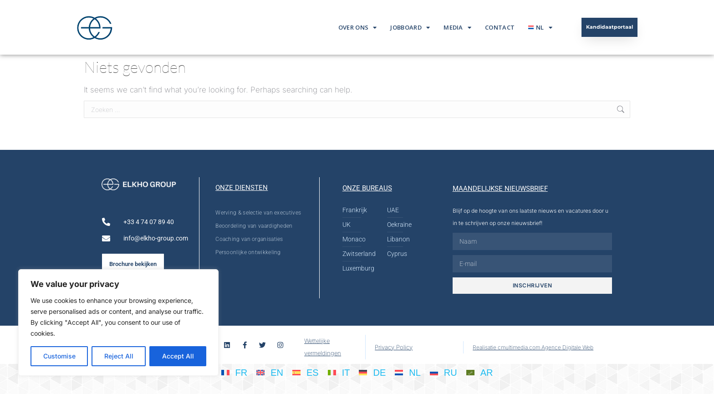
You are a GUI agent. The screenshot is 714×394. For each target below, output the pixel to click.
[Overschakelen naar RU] (443, 372)
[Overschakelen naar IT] (339, 372)
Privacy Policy (394, 347)
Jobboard (410, 27)
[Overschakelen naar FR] (234, 372)
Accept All (178, 356)
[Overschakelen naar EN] (270, 372)
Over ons (357, 27)
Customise (59, 356)
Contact (500, 27)
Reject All (118, 356)
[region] (118, 322)
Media (457, 27)
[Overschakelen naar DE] (372, 372)
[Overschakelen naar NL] (407, 372)
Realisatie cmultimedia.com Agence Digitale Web (533, 347)
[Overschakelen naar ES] (305, 372)
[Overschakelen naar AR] (480, 372)
